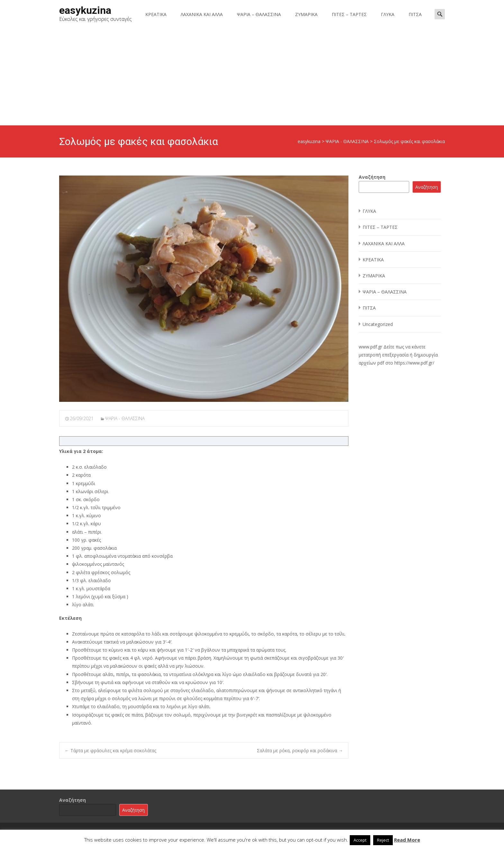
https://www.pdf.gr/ (414, 363)
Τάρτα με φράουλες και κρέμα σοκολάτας (110, 750)
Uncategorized (378, 324)
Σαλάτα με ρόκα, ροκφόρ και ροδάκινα (300, 750)
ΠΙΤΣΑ (415, 14)
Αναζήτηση (372, 177)
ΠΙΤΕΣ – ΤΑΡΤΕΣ (349, 14)
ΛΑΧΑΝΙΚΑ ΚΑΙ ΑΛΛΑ (202, 14)
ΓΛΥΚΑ (387, 14)
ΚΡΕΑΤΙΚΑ (155, 14)
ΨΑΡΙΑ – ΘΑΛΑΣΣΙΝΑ (259, 14)
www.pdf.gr (370, 347)
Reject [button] (383, 840)
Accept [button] (360, 840)
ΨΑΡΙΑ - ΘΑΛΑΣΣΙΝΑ (125, 418)
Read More (407, 839)
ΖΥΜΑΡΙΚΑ (306, 14)
